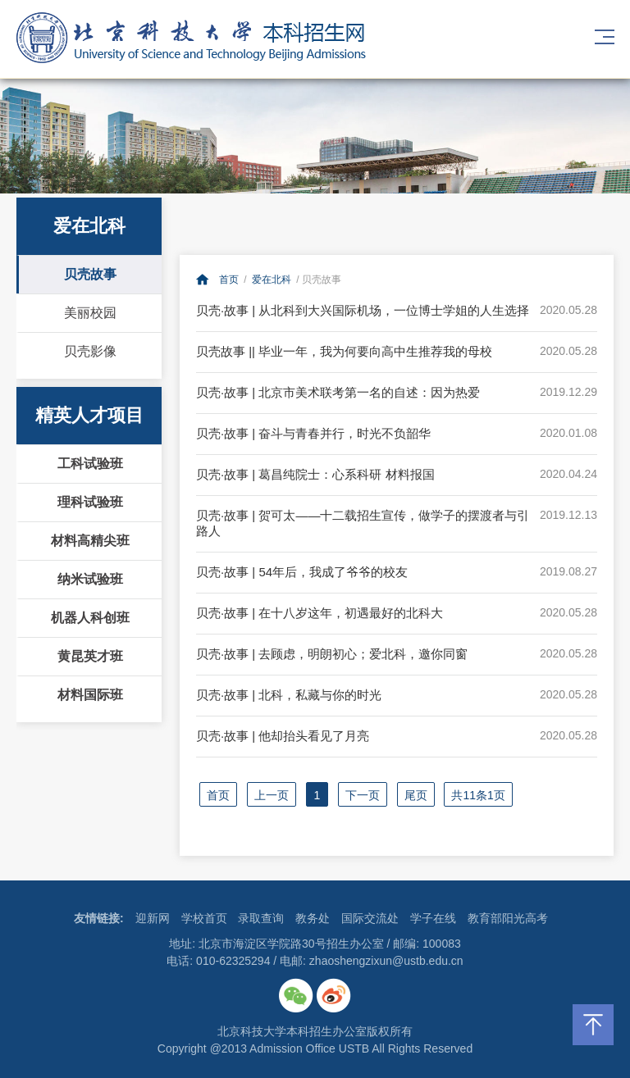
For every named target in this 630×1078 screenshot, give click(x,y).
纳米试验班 (90, 579)
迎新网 (152, 918)
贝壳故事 (90, 274)
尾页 (415, 795)
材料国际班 (90, 695)
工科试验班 (90, 464)
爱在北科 (271, 279)
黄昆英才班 (90, 656)
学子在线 (433, 918)
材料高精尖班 (90, 541)
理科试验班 (90, 502)
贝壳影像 (90, 351)
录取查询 (261, 918)
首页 (229, 279)
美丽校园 (90, 313)
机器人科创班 (90, 618)
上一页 (271, 795)
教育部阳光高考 (508, 918)
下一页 (362, 795)
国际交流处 (370, 918)
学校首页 (204, 918)
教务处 (312, 918)
